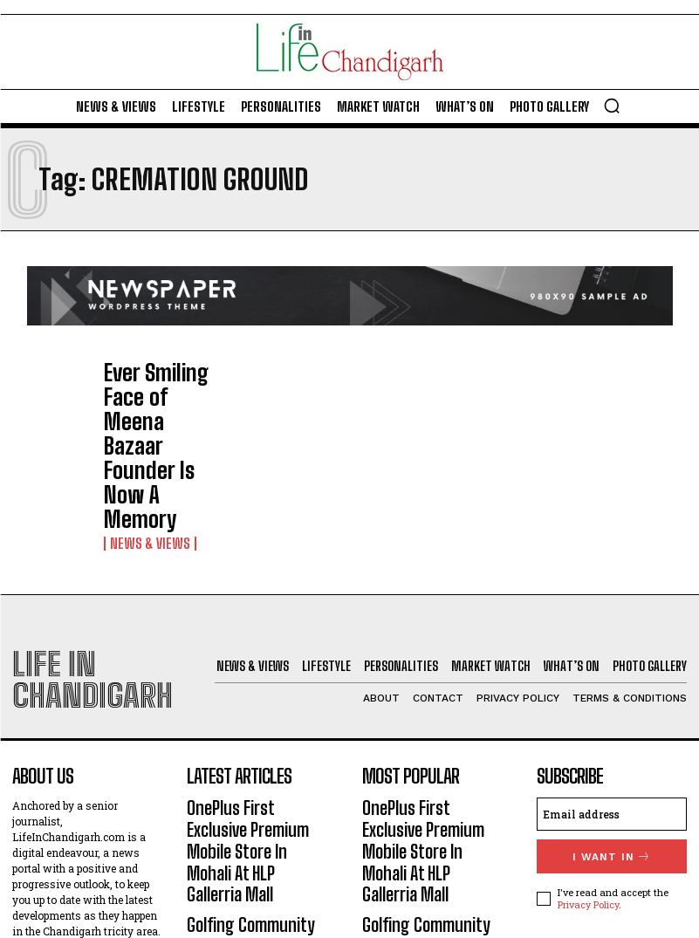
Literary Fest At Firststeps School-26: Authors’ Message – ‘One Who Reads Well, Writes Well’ (262, 832)
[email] (612, 664)
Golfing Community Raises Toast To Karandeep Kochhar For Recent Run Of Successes (260, 757)
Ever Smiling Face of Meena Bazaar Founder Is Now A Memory (161, 391)
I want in (611, 704)
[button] (611, 105)
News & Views (143, 434)
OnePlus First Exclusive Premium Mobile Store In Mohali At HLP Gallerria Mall (254, 681)
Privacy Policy (588, 750)
